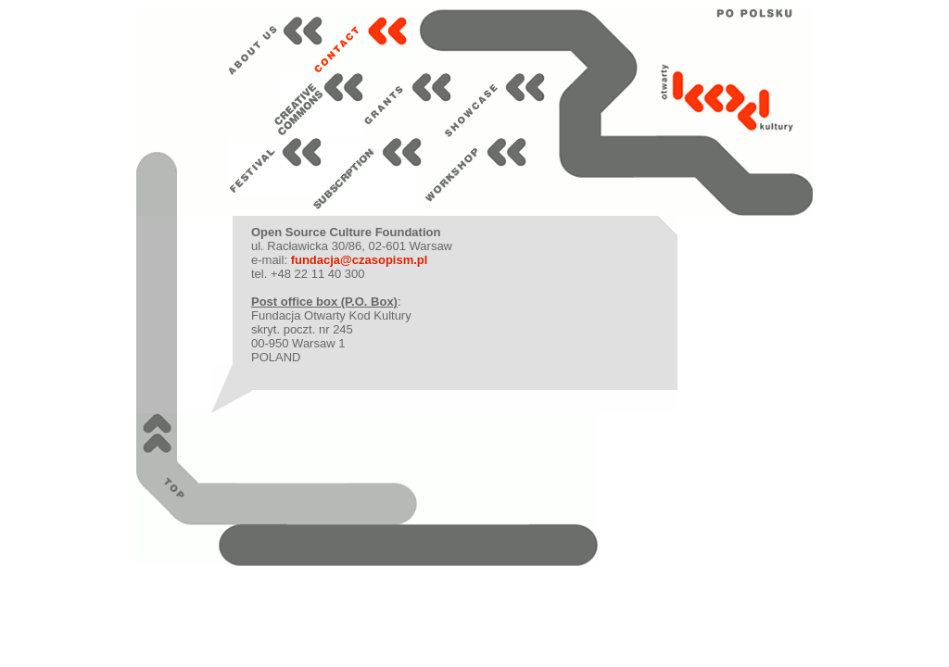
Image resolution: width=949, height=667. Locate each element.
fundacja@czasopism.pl (359, 260)
